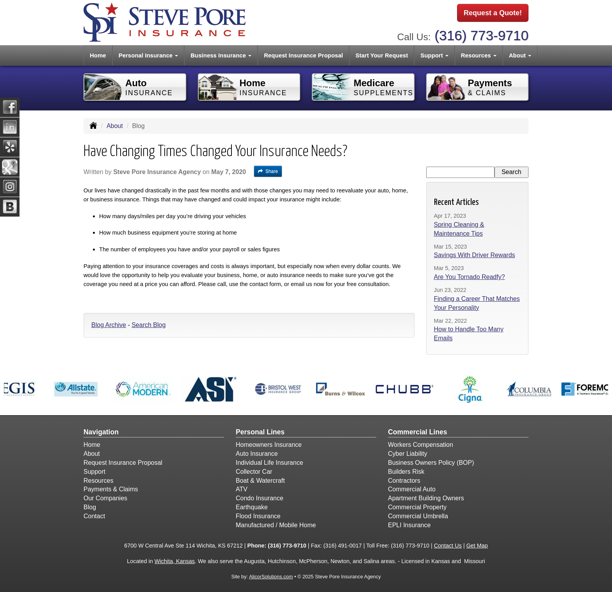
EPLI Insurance (409, 525)
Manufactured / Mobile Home (276, 525)
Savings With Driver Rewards (474, 255)
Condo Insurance (259, 498)
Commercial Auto (412, 489)
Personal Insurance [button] (148, 55)
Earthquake (252, 507)
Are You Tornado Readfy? (469, 277)
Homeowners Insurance (269, 444)
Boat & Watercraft (260, 480)
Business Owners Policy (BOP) (431, 462)
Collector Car (254, 471)
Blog (90, 507)
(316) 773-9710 (481, 35)
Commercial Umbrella (418, 516)
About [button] (520, 55)
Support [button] (434, 55)
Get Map (477, 545)
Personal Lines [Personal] (260, 432)
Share (268, 171)
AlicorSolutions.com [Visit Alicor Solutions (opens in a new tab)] (271, 577)
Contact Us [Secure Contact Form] (448, 545)
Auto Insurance (257, 453)
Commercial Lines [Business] (417, 432)
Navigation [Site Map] (101, 432)
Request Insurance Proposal (303, 55)
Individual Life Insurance (269, 462)
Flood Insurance (258, 516)
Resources (98, 480)
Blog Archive (108, 325)
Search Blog (148, 325)
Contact (94, 516)
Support (94, 471)
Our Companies (105, 498)
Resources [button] (478, 55)
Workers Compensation (420, 444)
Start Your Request (382, 55)
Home (98, 55)
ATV (241, 489)
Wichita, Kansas (175, 561)
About (115, 126)
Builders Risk (406, 471)
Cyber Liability (407, 453)
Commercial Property (417, 507)
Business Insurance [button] (220, 55)
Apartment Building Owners (426, 498)
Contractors (404, 480)
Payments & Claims (111, 489)
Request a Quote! (493, 13)
